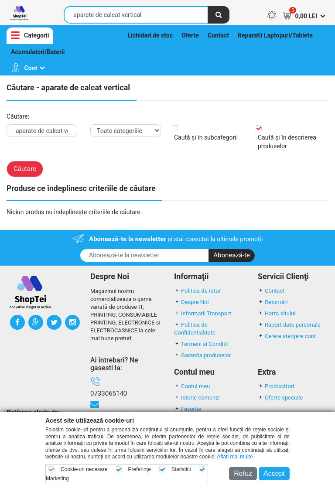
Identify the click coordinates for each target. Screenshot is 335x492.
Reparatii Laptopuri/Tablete (275, 35)
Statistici (181, 469)
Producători (276, 386)
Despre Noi (191, 302)
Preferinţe (139, 469)
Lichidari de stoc (150, 35)
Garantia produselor (202, 355)
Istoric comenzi (197, 397)
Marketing (57, 478)
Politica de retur (197, 290)
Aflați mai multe (235, 457)
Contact (218, 35)
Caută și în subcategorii (206, 137)
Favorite (187, 409)
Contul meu (192, 386)
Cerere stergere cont (287, 336)
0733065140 (108, 393)
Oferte (190, 35)
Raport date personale (289, 324)
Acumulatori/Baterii (38, 51)
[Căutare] (218, 15)
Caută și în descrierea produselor (287, 142)
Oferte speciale (280, 397)
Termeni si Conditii (201, 344)
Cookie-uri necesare (84, 469)
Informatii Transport (202, 313)
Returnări (273, 302)
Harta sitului (276, 313)
